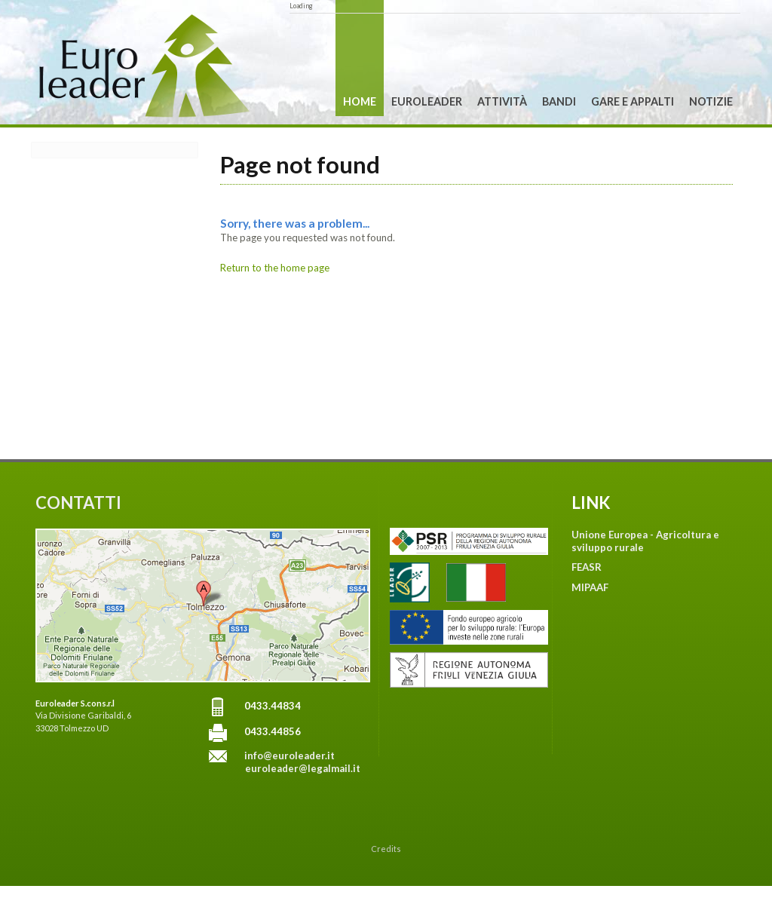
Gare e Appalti (632, 101)
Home (359, 101)
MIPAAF (589, 587)
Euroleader (426, 101)
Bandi (559, 101)
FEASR (586, 567)
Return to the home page (274, 268)
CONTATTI (78, 502)
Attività (502, 101)
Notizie (711, 101)
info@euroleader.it (289, 755)
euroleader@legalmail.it (302, 768)
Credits (386, 849)
